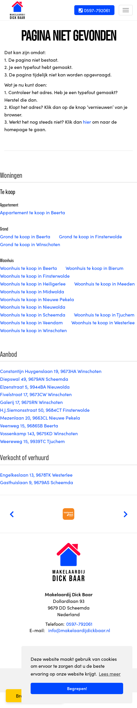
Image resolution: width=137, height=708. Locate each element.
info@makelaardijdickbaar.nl (79, 630)
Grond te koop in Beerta (25, 236)
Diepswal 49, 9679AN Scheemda (34, 379)
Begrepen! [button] (77, 688)
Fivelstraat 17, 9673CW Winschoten (36, 394)
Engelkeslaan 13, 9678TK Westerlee (36, 474)
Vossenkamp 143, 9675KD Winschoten (39, 433)
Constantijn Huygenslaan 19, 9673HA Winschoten (50, 371)
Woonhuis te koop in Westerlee (103, 322)
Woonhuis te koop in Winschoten (33, 330)
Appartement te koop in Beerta (32, 212)
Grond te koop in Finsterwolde (90, 236)
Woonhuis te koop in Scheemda (32, 314)
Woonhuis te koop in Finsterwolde (35, 275)
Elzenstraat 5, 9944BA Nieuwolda (35, 386)
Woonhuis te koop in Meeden (104, 283)
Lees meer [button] (110, 673)
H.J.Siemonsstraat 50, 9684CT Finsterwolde (45, 410)
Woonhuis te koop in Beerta (28, 268)
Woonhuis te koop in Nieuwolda (32, 306)
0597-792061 (94, 10)
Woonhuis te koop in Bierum (94, 268)
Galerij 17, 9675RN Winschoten (31, 402)
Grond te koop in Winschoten (30, 244)
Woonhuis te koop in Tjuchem (104, 314)
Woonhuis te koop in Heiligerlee (33, 283)
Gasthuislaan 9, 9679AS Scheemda (36, 482)
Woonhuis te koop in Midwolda (32, 291)
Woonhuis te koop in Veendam (31, 322)
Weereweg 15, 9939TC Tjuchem (32, 441)
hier (87, 121)
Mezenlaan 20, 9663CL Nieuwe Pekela (40, 417)
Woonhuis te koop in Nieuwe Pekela (37, 299)
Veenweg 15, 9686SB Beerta (29, 425)
